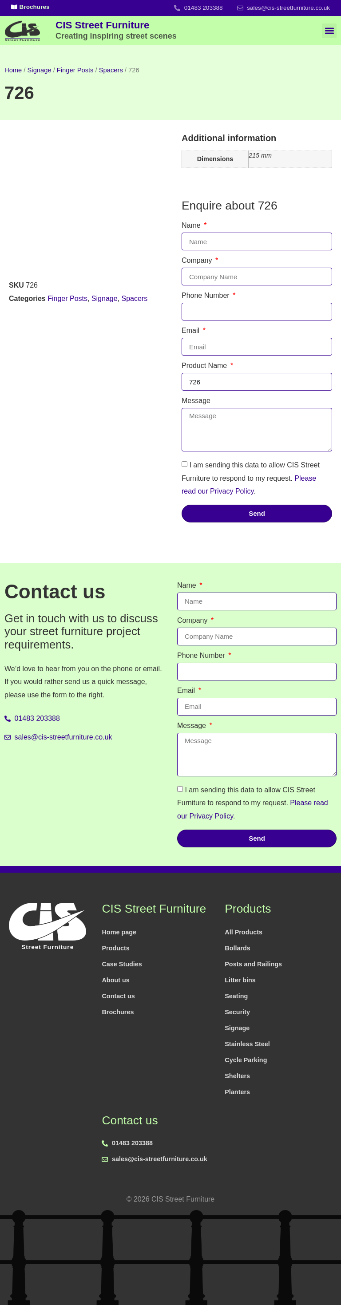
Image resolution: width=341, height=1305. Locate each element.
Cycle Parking (246, 1060)
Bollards (237, 948)
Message (196, 400)
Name (192, 225)
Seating (236, 996)
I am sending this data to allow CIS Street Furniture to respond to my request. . (251, 478)
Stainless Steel (247, 1044)
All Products (243, 932)
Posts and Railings (253, 964)
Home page (119, 932)
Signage (40, 70)
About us (115, 980)
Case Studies (122, 964)
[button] (329, 31)
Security (237, 1012)
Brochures (118, 1012)
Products (115, 948)
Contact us (118, 996)
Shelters (237, 1076)
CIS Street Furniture (116, 30)
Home (13, 70)
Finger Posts (75, 70)
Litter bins (240, 980)
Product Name (205, 365)
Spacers (111, 70)
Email (191, 330)
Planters (237, 1091)
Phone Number (206, 295)
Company (198, 260)
